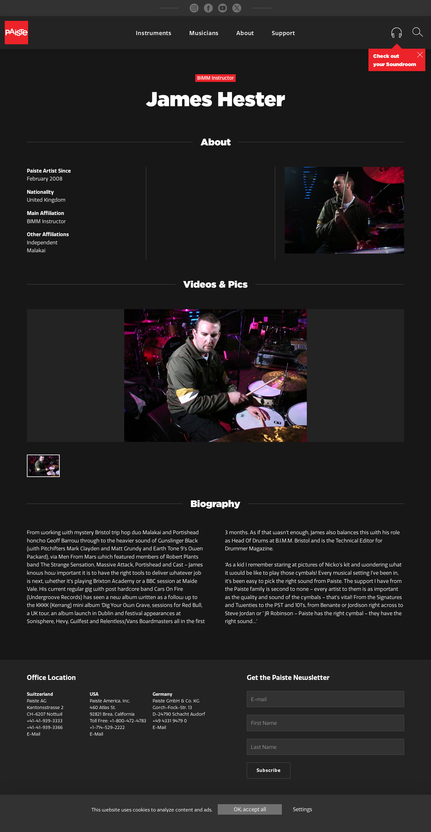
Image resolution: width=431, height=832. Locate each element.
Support (283, 33)
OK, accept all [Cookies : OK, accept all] (250, 809)
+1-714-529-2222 (107, 727)
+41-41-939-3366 (45, 727)
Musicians (204, 33)
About (245, 33)
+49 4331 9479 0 (170, 721)
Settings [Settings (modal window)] (302, 809)
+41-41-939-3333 (45, 721)
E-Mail (33, 734)
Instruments (154, 33)
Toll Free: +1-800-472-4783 (118, 721)
